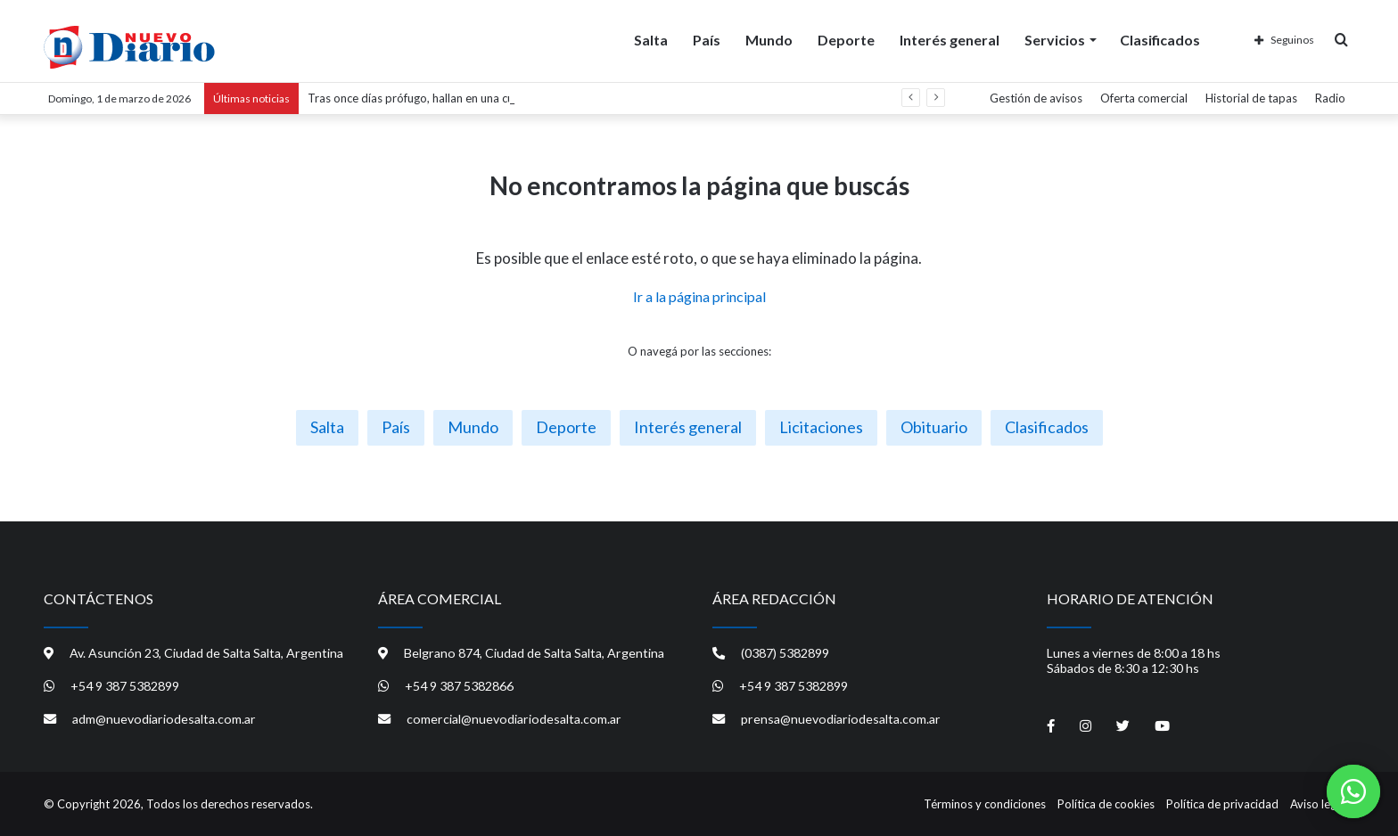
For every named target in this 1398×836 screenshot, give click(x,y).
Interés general (949, 38)
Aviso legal (1317, 804)
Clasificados (1160, 38)
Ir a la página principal (699, 296)
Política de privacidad (1222, 804)
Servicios (1054, 38)
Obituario (933, 427)
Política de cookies (1106, 804)
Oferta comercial (1144, 98)
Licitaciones (821, 427)
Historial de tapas (1251, 98)
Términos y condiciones (985, 804)
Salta (651, 38)
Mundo (769, 38)
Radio (1330, 98)
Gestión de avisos (1036, 98)
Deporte (846, 38)
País (706, 38)
